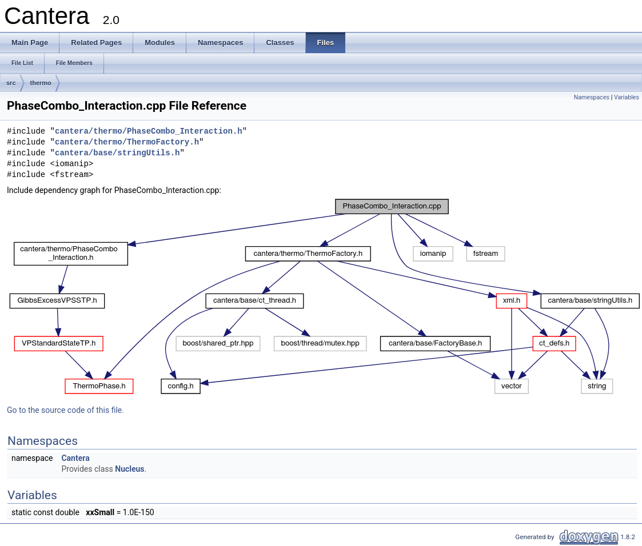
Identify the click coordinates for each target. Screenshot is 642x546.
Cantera (75, 458)
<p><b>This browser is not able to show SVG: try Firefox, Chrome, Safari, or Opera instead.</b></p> (324, 296)
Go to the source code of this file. (65, 410)
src (11, 82)
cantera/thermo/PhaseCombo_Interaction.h (148, 131)
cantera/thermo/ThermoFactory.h (127, 142)
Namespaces (591, 97)
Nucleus (129, 468)
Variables (626, 97)
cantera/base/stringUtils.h (117, 153)
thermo (40, 82)
